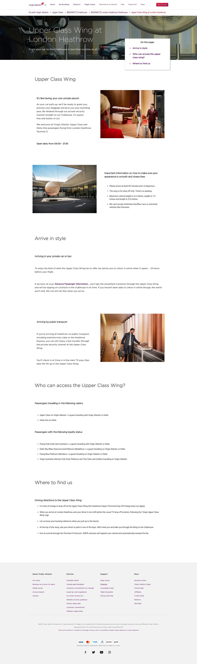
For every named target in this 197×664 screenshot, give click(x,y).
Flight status (89, 4)
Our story (36, 580)
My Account (162, 5)
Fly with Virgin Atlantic (39, 12)
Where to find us (141, 63)
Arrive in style (140, 48)
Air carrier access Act (74, 596)
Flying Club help (106, 596)
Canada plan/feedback (75, 584)
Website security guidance (76, 600)
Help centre (105, 580)
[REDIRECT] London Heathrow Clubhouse (109, 12)
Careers (36, 596)
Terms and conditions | (65, 630)
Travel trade (139, 588)
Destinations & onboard (108, 4)
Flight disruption (106, 592)
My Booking (64, 4)
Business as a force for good (44, 584)
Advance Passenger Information (71, 284)
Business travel (140, 580)
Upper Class (57, 12)
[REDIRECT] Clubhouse (77, 12)
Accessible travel (107, 588)
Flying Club (132, 4)
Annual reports (38, 592)
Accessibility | (104, 630)
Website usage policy (74, 611)
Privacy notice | (94, 630)
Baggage (103, 584)
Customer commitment (75, 607)
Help (122, 4)
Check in (76, 4)
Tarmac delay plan (73, 603)
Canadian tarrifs (72, 580)
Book (52, 4)
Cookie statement (133, 630)
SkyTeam (137, 603)
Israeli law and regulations (76, 592)
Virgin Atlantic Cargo (142, 584)
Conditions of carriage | (81, 630)
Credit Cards (139, 596)
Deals (143, 4)
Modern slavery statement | (118, 630)
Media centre (38, 588)
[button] (85, 652)
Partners (137, 600)
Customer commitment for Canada (80, 588)
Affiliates (137, 592)
